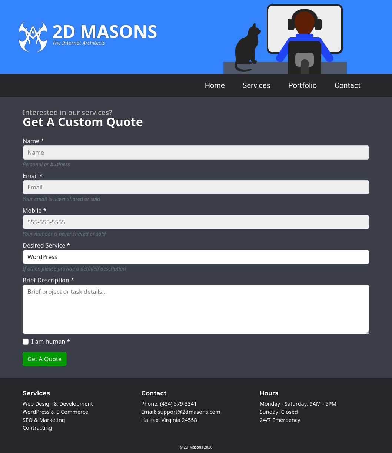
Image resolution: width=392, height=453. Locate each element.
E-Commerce (72, 411)
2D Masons (193, 447)
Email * (33, 176)
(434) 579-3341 (178, 403)
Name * (33, 141)
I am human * (50, 342)
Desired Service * (46, 245)
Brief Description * (48, 280)
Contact (348, 85)
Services (256, 85)
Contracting (37, 427)
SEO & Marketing (44, 419)
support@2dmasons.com (189, 411)
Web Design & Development (58, 403)
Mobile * (34, 211)
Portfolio (302, 85)
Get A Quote (44, 359)
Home (215, 85)
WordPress (36, 411)
